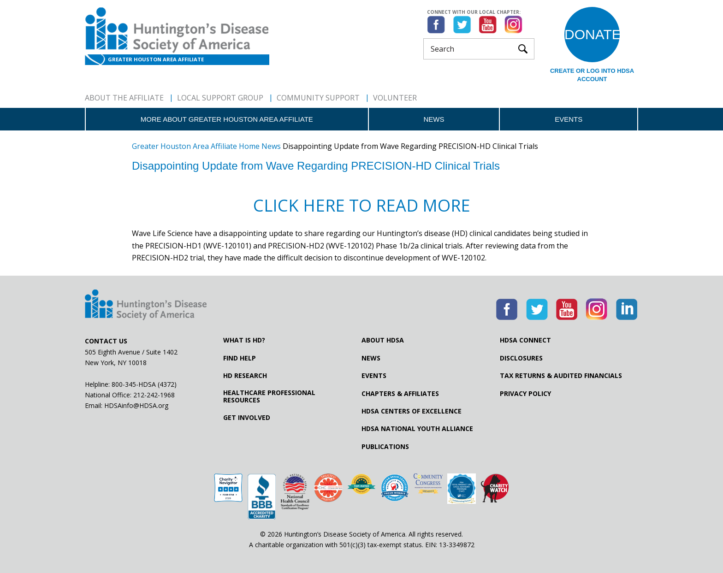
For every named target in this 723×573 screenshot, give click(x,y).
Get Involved (246, 417)
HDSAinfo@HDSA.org (136, 405)
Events (568, 119)
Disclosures (521, 358)
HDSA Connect (525, 340)
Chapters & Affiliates (400, 393)
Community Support (318, 98)
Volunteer (395, 98)
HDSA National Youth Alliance (417, 428)
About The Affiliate (124, 98)
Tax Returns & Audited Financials (561, 375)
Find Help (239, 358)
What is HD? (244, 340)
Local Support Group (220, 98)
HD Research (245, 375)
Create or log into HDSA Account (592, 75)
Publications (385, 446)
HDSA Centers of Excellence (412, 411)
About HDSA (383, 340)
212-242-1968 (154, 394)
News (433, 119)
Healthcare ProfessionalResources (269, 396)
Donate (592, 34)
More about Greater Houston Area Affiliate (227, 119)
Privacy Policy (525, 393)
